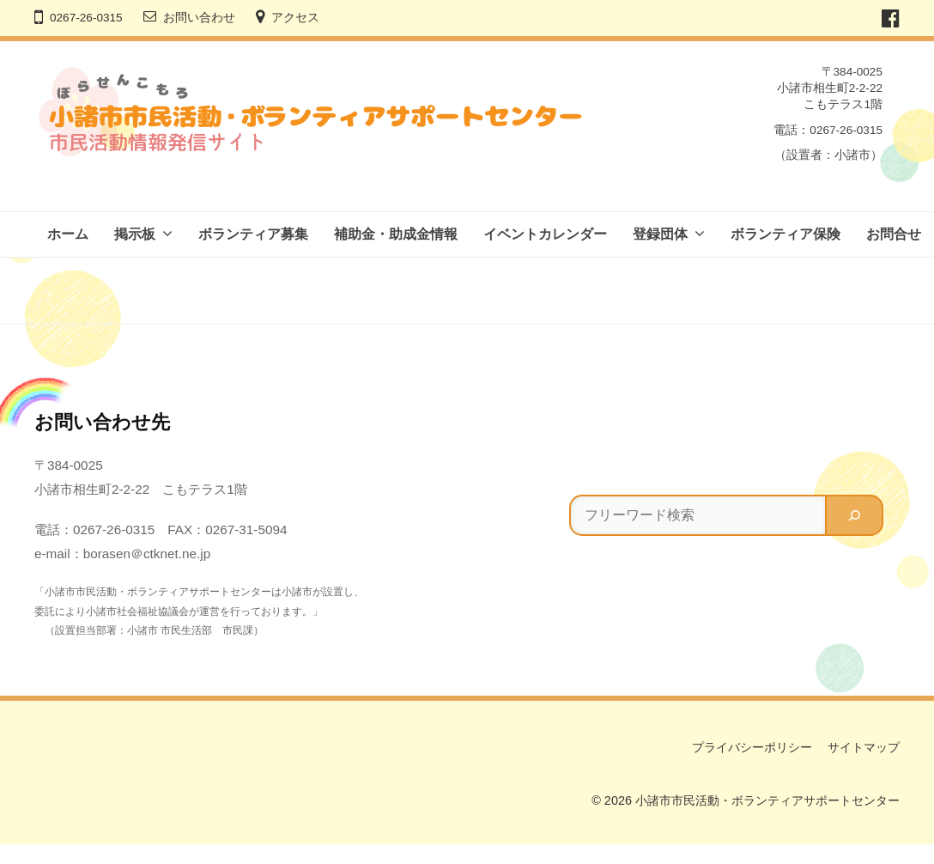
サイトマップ (864, 747)
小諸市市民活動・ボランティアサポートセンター (767, 800)
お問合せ (893, 234)
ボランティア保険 (785, 234)
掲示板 (134, 234)
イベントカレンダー (545, 234)
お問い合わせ (199, 17)
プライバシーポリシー (752, 747)
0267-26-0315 (86, 17)
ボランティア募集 (253, 234)
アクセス (295, 17)
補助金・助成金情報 (396, 234)
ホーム (67, 234)
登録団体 (660, 234)
